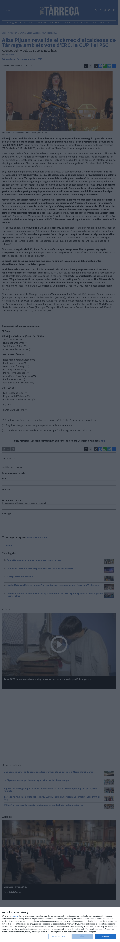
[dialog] (60, 924)
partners (15, 916)
